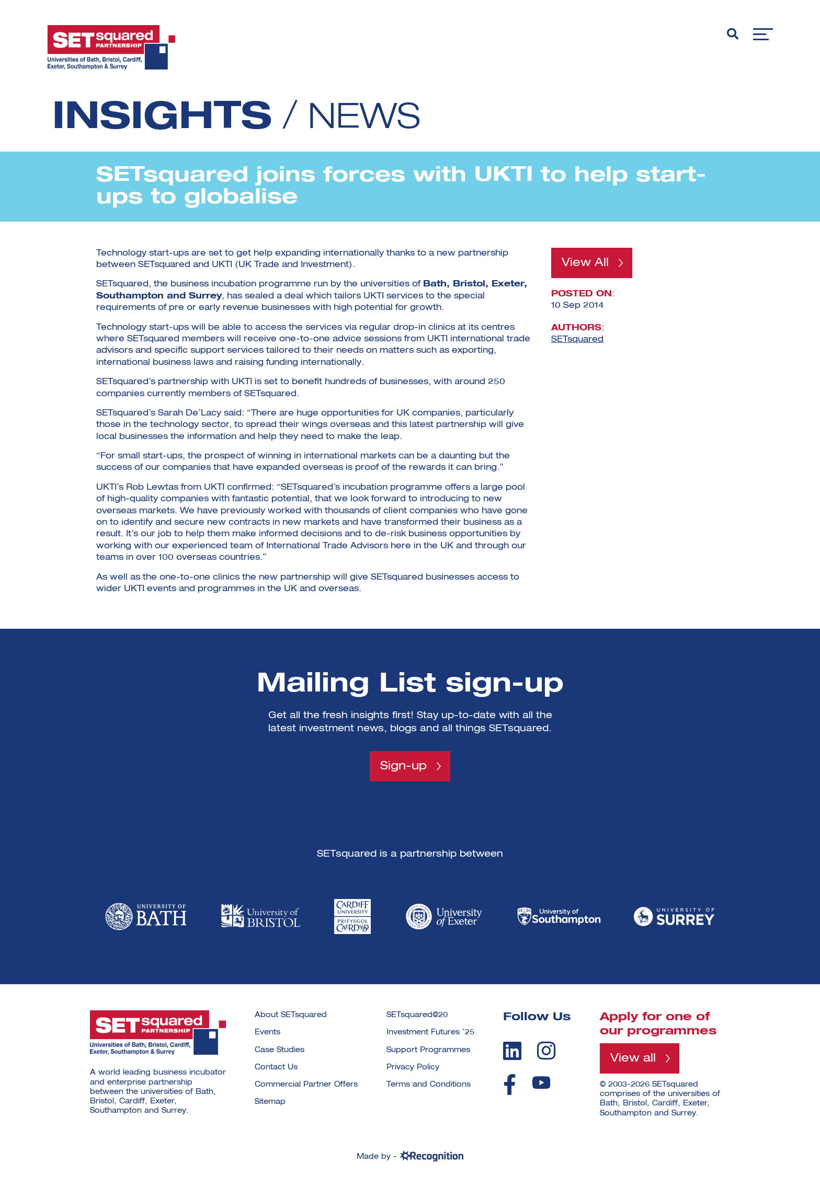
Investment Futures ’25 (430, 1032)
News (368, 118)
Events (267, 1032)
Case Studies (279, 1050)
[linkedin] (512, 1050)
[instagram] (546, 1050)
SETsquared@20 (417, 1015)
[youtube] (541, 1082)
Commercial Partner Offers (306, 1085)
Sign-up (403, 766)
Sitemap (270, 1102)
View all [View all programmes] (633, 1059)
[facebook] (509, 1084)
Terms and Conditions (428, 1085)
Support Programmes (428, 1050)
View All (585, 263)
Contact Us (276, 1067)
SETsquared (577, 340)
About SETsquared (291, 1015)
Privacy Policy (412, 1067)
